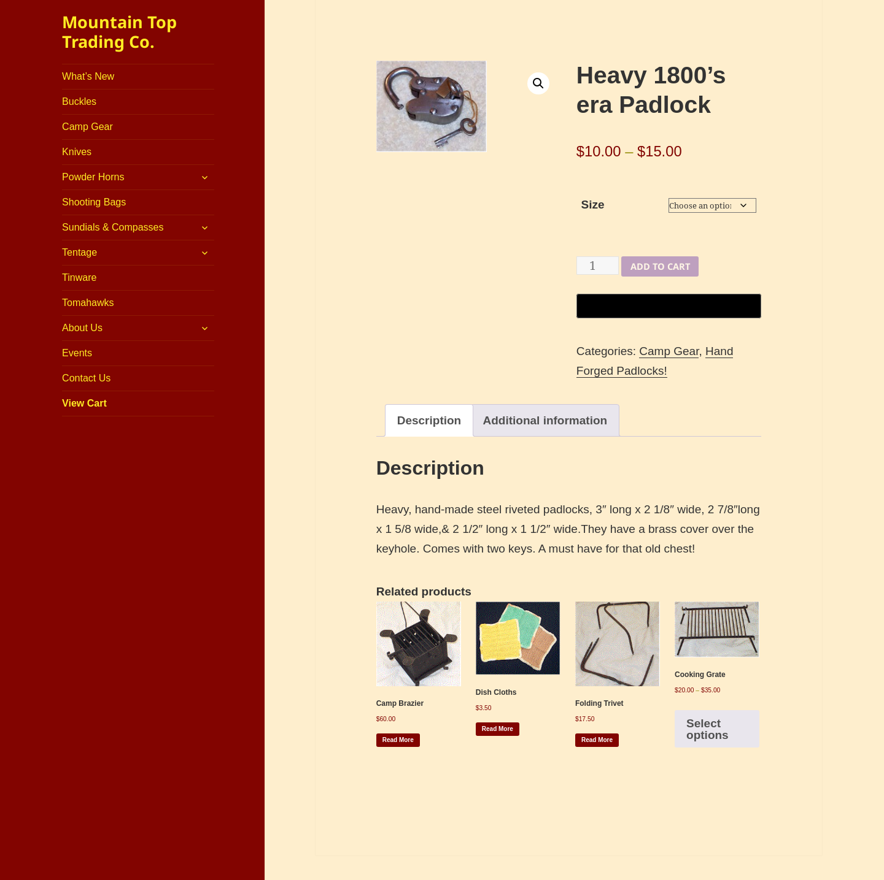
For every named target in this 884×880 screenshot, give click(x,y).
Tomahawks (88, 302)
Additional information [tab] (545, 420)
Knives (76, 152)
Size (592, 204)
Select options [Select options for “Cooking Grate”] (707, 729)
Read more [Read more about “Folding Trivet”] (597, 740)
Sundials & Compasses (112, 227)
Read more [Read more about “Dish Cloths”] (497, 728)
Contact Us (86, 378)
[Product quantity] (597, 265)
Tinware (79, 277)
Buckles (79, 101)
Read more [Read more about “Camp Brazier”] (398, 740)
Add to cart (660, 266)
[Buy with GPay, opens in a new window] (668, 306)
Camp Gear (87, 126)
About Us (82, 328)
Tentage (79, 252)
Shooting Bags (94, 202)
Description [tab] (429, 420)
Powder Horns (93, 177)
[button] (538, 83)
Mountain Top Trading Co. (119, 31)
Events (77, 353)
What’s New (88, 76)
